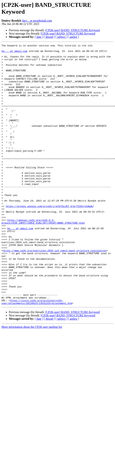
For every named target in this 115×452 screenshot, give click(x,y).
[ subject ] (61, 36)
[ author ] (73, 36)
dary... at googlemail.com (37, 20)
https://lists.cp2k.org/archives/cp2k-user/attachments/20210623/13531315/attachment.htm (36, 353)
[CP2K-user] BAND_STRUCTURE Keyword (72, 30)
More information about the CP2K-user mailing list (31, 379)
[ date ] (39, 36)
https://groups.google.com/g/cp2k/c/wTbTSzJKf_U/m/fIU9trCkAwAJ (49, 239)
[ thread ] (49, 36)
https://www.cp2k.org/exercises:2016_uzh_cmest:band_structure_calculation (55, 292)
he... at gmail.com (14, 52)
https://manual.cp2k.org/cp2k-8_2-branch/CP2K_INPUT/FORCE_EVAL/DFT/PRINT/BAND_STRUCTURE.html (43, 257)
